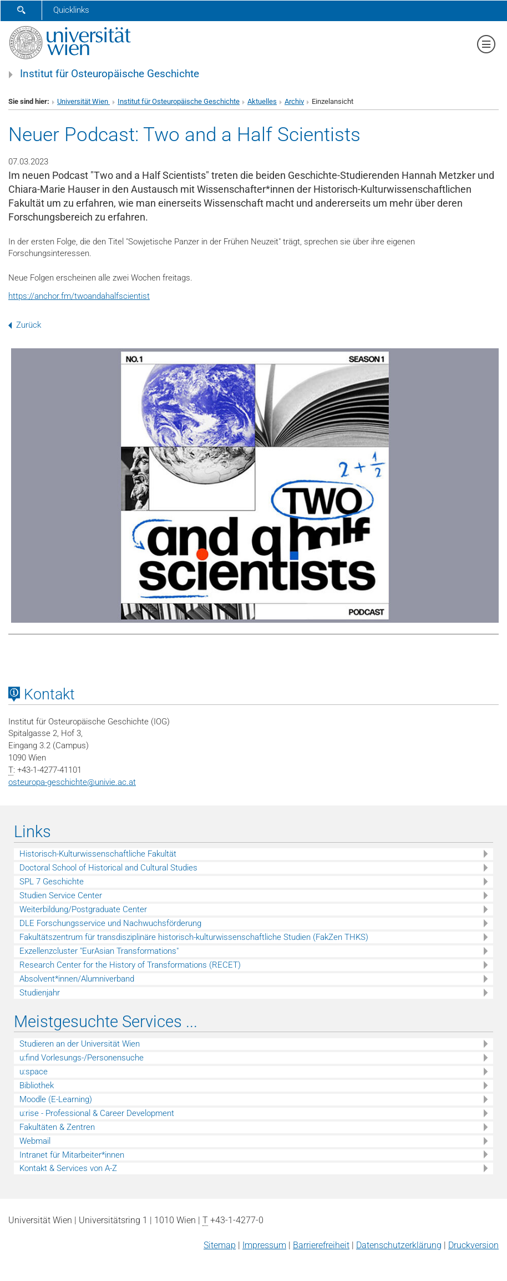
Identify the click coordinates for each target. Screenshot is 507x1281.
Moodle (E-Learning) (55, 1099)
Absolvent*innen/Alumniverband (76, 979)
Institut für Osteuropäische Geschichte (109, 74)
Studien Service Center (60, 895)
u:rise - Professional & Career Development (96, 1113)
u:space (33, 1072)
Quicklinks (71, 10)
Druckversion (473, 1245)
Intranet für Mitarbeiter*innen (71, 1155)
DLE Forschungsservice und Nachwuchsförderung (110, 923)
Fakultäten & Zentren (57, 1127)
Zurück (24, 325)
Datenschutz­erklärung (399, 1245)
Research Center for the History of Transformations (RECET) (130, 965)
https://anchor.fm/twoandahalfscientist (79, 296)
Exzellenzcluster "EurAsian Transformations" (99, 951)
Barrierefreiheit (321, 1245)
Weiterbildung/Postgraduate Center (83, 909)
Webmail (34, 1141)
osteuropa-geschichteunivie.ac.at (72, 782)
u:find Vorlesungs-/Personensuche (81, 1058)
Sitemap (220, 1245)
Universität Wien (83, 101)
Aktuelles (262, 101)
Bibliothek (36, 1085)
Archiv (294, 101)
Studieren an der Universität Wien (79, 1044)
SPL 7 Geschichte (51, 882)
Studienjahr (39, 993)
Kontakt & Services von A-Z (68, 1168)
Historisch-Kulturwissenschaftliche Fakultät (97, 854)
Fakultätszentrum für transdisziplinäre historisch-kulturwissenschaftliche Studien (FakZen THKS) (193, 937)
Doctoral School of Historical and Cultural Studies (108, 868)
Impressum (264, 1245)
